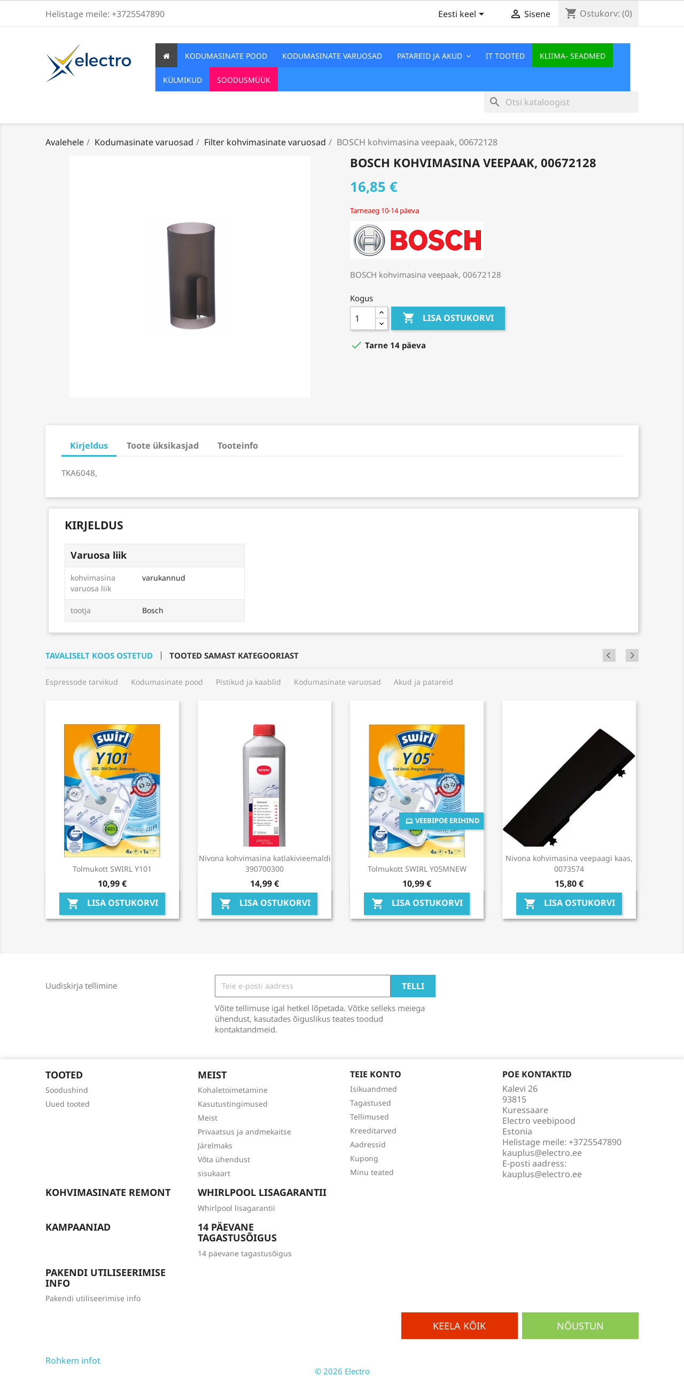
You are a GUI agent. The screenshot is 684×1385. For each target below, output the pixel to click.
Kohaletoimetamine (233, 1090)
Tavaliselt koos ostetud (99, 656)
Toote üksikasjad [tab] (163, 445)
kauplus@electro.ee (542, 1174)
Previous (617, 655)
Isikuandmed (373, 1089)
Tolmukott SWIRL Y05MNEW (417, 869)
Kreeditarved (373, 1130)
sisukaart (214, 1173)
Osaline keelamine (137, 1360)
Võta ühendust (224, 1159)
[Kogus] (363, 318)
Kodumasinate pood (167, 682)
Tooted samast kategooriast (234, 656)
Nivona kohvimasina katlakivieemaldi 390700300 (265, 863)
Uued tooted (67, 1104)
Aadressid (368, 1144)
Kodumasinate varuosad (337, 682)
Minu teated (372, 1172)
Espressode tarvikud (81, 682)
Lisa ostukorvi (448, 318)
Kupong (364, 1158)
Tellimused (369, 1117)
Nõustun (580, 1325)
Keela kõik (459, 1325)
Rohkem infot (72, 1360)
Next (632, 655)
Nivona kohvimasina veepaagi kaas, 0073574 (569, 863)
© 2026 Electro (342, 1371)
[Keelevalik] (463, 15)
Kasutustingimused (233, 1104)
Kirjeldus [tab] (89, 445)
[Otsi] (561, 102)
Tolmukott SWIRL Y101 (112, 869)
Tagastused (370, 1103)
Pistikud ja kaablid (248, 682)
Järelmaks (215, 1145)
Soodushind (66, 1090)
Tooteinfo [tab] (237, 445)
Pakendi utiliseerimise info (93, 1298)
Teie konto (375, 1074)
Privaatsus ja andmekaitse (244, 1131)
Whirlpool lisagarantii (236, 1208)
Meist (207, 1118)
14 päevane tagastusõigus (245, 1253)
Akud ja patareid (423, 682)
